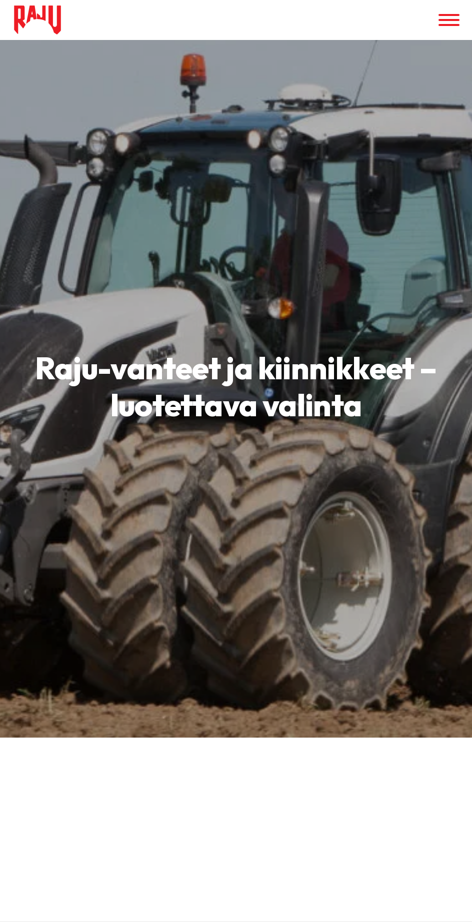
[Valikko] (449, 19)
